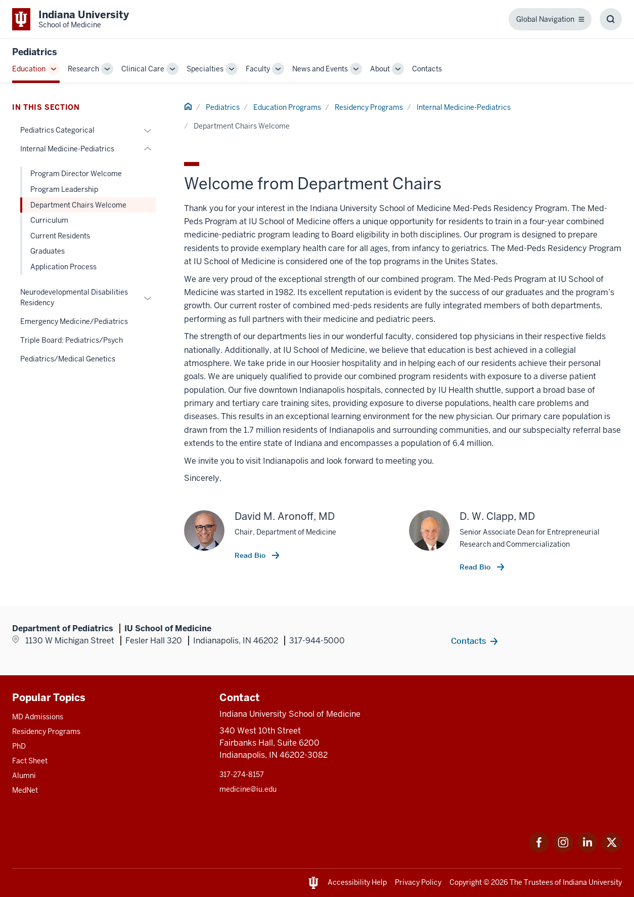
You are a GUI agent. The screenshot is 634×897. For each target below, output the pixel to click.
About (380, 68)
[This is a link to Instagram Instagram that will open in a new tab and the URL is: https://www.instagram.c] (563, 849)
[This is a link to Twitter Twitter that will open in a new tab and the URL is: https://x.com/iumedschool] (612, 849)
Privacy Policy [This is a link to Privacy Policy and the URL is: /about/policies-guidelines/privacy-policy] (418, 882)
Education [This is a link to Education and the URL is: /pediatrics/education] (29, 68)
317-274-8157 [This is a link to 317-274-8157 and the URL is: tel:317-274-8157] (241, 774)
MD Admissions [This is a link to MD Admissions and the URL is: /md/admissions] (37, 716)
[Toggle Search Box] (611, 19)
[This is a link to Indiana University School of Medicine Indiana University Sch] (70, 19)
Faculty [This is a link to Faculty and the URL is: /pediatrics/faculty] (258, 68)
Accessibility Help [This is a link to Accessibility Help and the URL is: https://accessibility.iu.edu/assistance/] (357, 882)
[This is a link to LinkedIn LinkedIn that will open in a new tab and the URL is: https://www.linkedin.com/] (587, 849)
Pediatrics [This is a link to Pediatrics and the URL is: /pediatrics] (223, 107)
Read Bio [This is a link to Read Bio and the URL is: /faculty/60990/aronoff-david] (251, 555)
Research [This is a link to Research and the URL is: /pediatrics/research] (83, 68)
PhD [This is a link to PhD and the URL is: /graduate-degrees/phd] (19, 746)
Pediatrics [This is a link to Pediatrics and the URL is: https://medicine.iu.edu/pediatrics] (34, 52)
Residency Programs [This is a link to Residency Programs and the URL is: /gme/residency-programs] (46, 731)
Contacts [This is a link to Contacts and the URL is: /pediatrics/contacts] (427, 68)
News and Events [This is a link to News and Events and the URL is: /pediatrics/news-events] (320, 68)
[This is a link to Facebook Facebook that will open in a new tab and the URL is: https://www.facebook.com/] (539, 849)
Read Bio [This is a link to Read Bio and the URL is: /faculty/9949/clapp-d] (476, 567)
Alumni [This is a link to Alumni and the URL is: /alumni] (24, 775)
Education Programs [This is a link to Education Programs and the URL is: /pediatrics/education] (287, 107)
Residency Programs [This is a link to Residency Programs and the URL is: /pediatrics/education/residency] (369, 107)
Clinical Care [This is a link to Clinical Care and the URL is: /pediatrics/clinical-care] (142, 68)
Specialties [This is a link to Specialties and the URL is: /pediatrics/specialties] (205, 68)
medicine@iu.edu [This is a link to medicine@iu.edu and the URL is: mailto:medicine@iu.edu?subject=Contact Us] (248, 789)
